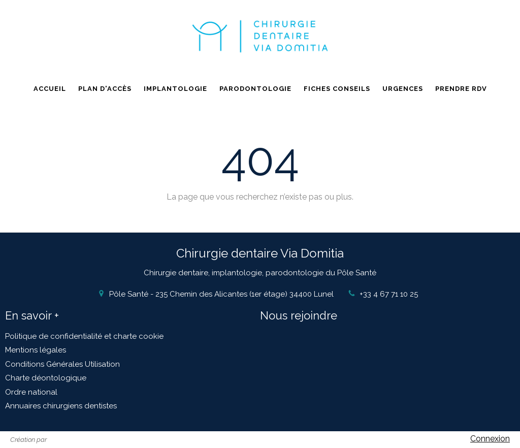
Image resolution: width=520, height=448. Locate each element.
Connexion (490, 438)
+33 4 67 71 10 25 (389, 294)
